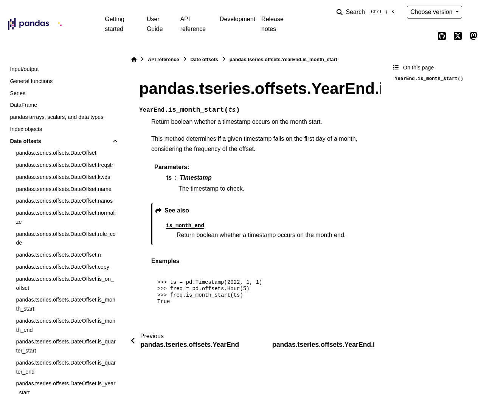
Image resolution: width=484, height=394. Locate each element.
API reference (193, 24)
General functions (31, 81)
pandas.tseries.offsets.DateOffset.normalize (65, 217)
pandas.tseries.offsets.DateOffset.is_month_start (65, 304)
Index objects (26, 129)
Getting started (114, 24)
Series (17, 93)
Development (237, 19)
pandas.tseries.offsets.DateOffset (56, 153)
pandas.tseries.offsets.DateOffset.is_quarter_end (65, 367)
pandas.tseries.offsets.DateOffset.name (63, 189)
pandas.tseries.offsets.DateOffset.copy (62, 267)
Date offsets (25, 141)
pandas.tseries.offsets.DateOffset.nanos (64, 201)
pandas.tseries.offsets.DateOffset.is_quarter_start (65, 346)
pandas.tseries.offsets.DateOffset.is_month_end (65, 325)
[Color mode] (473, 12)
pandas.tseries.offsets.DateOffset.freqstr (64, 165)
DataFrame (23, 105)
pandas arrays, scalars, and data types (56, 117)
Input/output (24, 69)
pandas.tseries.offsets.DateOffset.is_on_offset (65, 283)
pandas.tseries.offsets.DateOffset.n (58, 255)
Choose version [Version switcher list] (432, 12)
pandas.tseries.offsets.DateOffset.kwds (63, 177)
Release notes (272, 24)
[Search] (367, 12)
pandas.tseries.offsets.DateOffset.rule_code (65, 238)
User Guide (155, 24)
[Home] (134, 59)
